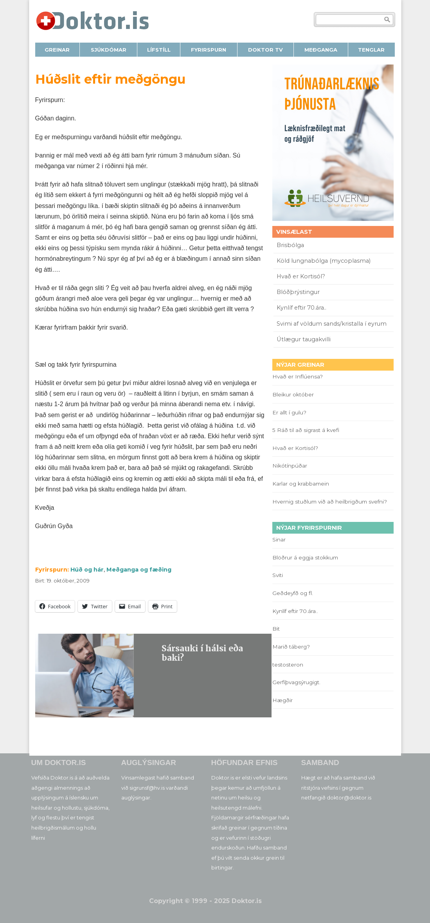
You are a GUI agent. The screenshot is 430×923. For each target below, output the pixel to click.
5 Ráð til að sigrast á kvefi (306, 430)
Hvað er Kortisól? (302, 276)
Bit (276, 628)
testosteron (287, 664)
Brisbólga (290, 245)
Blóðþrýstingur (298, 292)
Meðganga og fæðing (138, 569)
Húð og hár (87, 569)
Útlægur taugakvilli (304, 339)
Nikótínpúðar (289, 465)
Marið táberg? (291, 646)
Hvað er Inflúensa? (297, 376)
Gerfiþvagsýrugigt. (296, 682)
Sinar (279, 539)
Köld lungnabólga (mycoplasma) (324, 260)
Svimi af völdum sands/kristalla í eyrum (332, 323)
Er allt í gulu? (290, 412)
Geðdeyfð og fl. (292, 593)
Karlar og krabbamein (300, 483)
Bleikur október (293, 394)
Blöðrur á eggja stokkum (305, 557)
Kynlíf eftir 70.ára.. (301, 307)
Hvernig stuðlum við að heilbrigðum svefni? (329, 501)
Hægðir (282, 700)
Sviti (277, 575)
